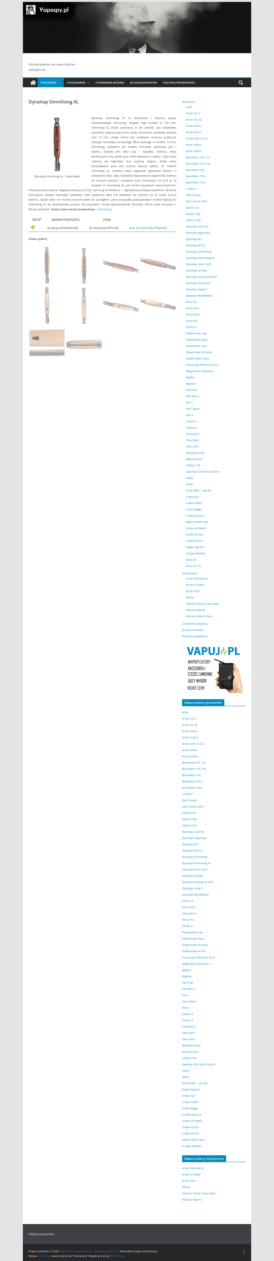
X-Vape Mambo (195, 553)
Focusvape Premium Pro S (202, 365)
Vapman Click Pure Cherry (202, 471)
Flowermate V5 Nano (199, 352)
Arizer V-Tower (195, 585)
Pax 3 (189, 402)
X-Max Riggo (194, 509)
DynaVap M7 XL (196, 245)
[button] (59, 82)
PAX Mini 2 (192, 396)
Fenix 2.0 (191, 302)
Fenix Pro (192, 321)
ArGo (189, 107)
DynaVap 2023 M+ (197, 226)
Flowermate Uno (196, 346)
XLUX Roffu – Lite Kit (198, 490)
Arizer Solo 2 (194, 126)
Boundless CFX (195, 170)
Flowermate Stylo (197, 339)
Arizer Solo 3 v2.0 (197, 138)
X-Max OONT (194, 503)
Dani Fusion (193, 195)
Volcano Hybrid (195, 610)
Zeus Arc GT (193, 566)
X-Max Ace (192, 497)
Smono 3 (191, 421)
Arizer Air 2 (193, 113)
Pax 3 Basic (193, 409)
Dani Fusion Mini (196, 201)
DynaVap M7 (194, 239)
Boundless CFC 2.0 (197, 157)
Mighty (190, 377)
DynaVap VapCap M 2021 (202, 277)
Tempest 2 (192, 434)
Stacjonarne (76, 82)
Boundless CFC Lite (198, 163)
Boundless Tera (196, 182)
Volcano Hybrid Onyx (199, 616)
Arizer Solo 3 (194, 132)
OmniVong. (105, 209)
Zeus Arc (191, 559)
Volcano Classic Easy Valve (202, 603)
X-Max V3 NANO (196, 528)
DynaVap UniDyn (196, 270)
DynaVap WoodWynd (199, 295)
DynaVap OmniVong (198, 251)
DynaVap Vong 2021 (198, 283)
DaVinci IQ (192, 207)
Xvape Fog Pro (195, 547)
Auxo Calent (193, 145)
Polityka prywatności (179, 82)
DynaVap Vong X (196, 289)
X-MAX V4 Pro (194, 541)
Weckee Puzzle (195, 453)
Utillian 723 (193, 465)
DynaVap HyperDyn (198, 233)
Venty (189, 484)
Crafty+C (191, 189)
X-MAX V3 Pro (194, 534)
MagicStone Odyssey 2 (200, 371)
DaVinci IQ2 (193, 214)
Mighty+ (191, 383)
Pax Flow (191, 390)
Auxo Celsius (194, 151)
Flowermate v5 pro (197, 358)
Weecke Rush (194, 459)
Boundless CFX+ (196, 176)
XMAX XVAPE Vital (197, 522)
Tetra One (192, 446)
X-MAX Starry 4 (195, 515)
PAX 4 (189, 415)
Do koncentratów (143, 82)
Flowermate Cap (196, 333)
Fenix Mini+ (193, 314)
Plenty (190, 597)
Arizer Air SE (194, 119)
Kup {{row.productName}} (148, 228)
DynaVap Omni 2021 (199, 264)
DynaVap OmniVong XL (200, 258)
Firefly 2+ (191, 327)
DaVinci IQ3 (193, 220)
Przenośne (49, 82)
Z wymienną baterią (110, 82)
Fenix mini (192, 308)
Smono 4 (191, 427)
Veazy (189, 478)
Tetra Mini (192, 440)
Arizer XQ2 (192, 591)
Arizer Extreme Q (197, 578)
